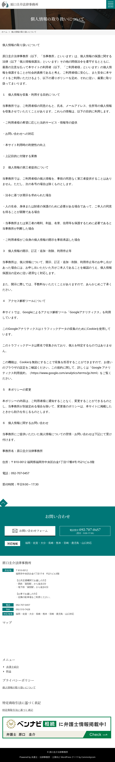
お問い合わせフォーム (30, 531)
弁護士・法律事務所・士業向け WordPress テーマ (54, 757)
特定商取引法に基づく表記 (17, 710)
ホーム (4, 32)
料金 (8, 671)
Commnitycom (88, 757)
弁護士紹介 (12, 667)
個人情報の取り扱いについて (23, 32)
